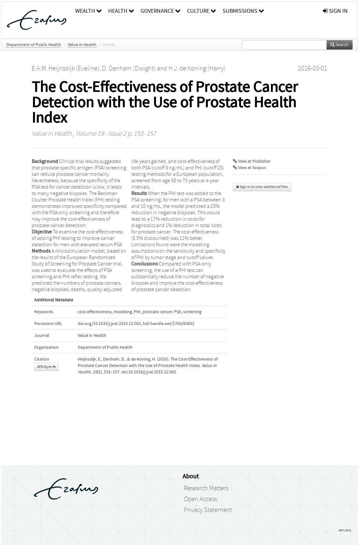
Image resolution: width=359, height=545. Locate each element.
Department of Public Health (33, 44)
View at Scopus (249, 167)
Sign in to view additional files (262, 187)
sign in (335, 11)
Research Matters (206, 488)
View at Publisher (252, 161)
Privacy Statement (208, 510)
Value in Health (82, 44)
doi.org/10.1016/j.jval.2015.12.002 (109, 323)
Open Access (200, 499)
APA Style (46, 366)
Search (339, 44)
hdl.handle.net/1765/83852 (168, 323)
